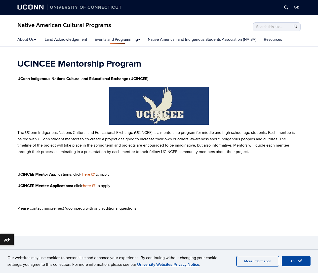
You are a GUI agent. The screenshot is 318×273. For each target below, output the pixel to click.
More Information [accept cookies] (257, 261)
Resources (273, 39)
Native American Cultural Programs (64, 25)
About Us (26, 39)
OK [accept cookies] (296, 261)
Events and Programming (117, 39)
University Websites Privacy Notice (168, 264)
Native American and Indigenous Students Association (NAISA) (202, 39)
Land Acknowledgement (66, 39)
